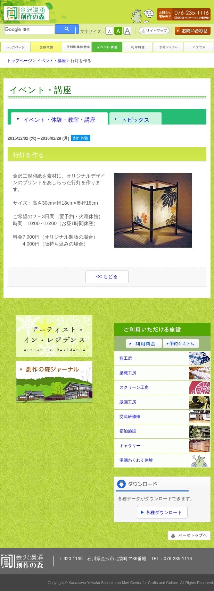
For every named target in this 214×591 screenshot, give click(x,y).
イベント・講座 (107, 47)
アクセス (198, 47)
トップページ (15, 47)
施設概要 (46, 47)
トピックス (135, 120)
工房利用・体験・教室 (76, 47)
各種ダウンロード (164, 512)
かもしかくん (142, 17)
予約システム (168, 47)
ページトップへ (189, 535)
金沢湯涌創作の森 (28, 12)
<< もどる (107, 276)
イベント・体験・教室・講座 (59, 120)
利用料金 (137, 47)
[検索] (29, 30)
